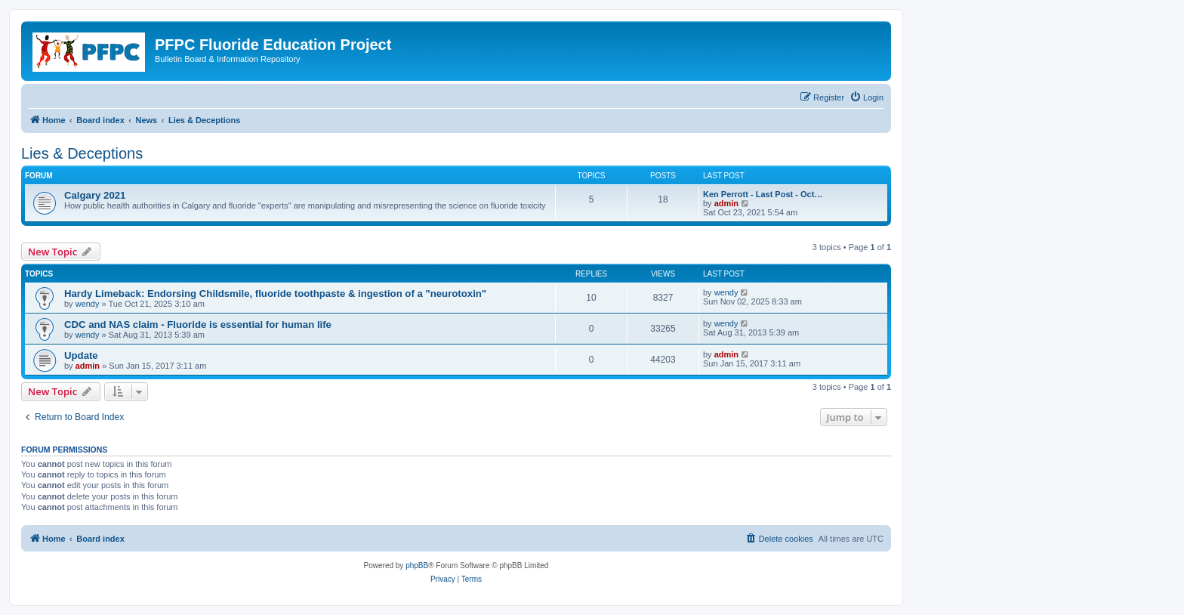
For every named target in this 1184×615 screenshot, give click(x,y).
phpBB (416, 565)
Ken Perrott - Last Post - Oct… (762, 194)
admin (726, 203)
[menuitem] (866, 97)
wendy (88, 303)
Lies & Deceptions (82, 153)
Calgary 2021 (94, 195)
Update (81, 355)
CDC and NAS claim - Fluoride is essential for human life (197, 324)
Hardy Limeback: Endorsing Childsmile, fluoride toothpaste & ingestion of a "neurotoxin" (275, 293)
